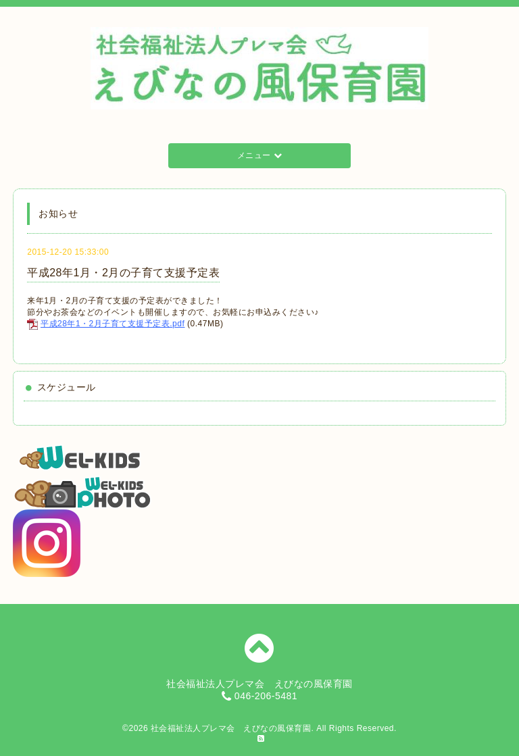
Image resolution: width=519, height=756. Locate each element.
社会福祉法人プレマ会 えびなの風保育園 (231, 728)
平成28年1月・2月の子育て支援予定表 (123, 272)
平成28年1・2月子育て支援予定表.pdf (112, 323)
